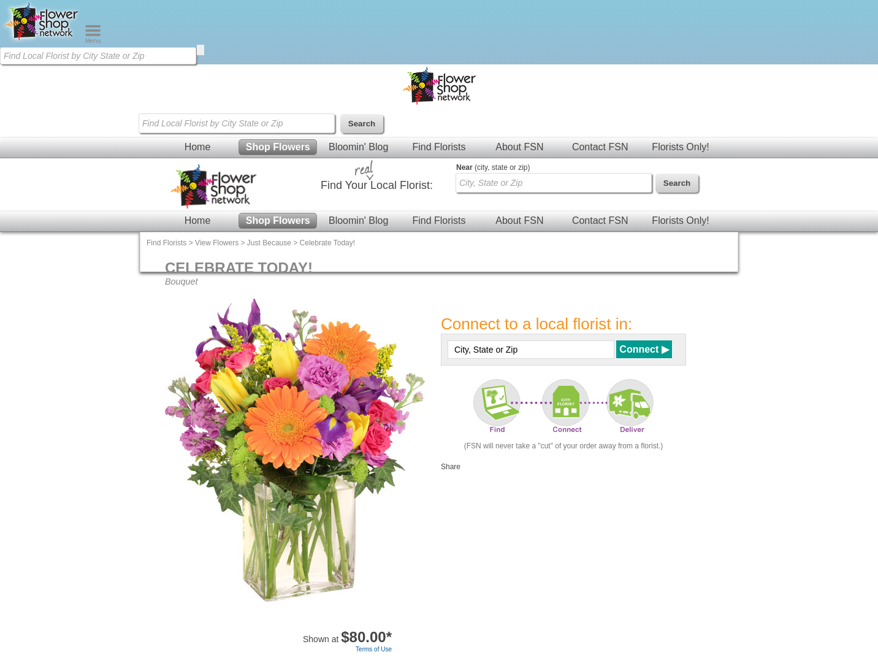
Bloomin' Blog (358, 147)
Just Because (269, 243)
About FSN (519, 147)
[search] (200, 50)
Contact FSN (600, 147)
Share (450, 466)
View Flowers (217, 243)
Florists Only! (680, 147)
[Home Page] (42, 40)
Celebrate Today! (328, 243)
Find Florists (438, 147)
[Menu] (93, 40)
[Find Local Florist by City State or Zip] (98, 55)
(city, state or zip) (493, 167)
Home (198, 147)
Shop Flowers (278, 147)
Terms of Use (374, 649)
